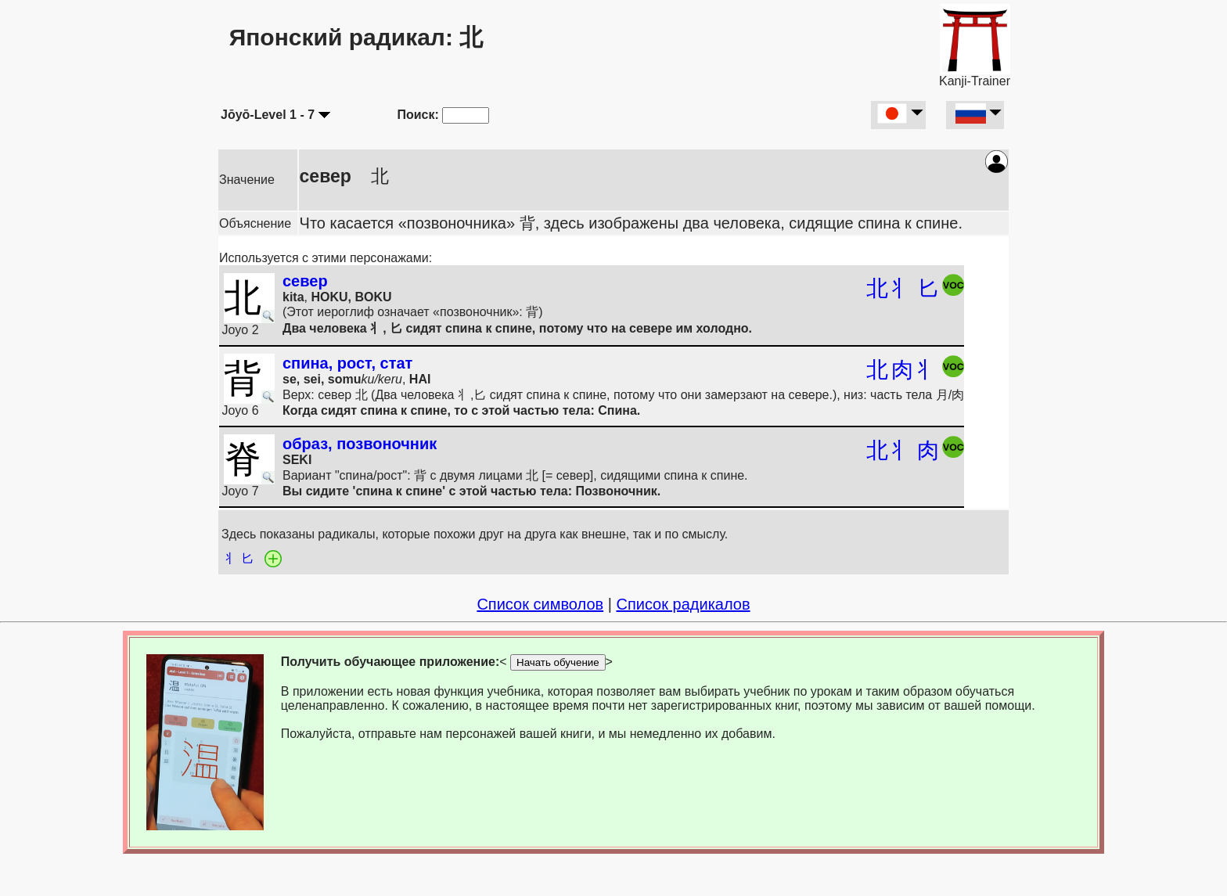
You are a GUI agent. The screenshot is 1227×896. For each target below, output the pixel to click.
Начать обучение (557, 662)
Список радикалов (683, 604)
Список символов (540, 604)
